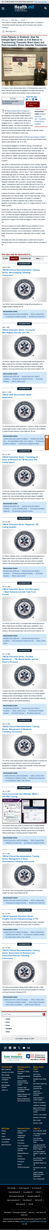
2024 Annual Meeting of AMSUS (36, 137)
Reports (19, 1164)
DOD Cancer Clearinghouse (37, 1075)
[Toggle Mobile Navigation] (3, 8)
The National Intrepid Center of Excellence (40, 121)
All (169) (5, 258)
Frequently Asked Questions (22, 1150)
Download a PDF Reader (26, 1221)
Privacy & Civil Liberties (40, 1115)
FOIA (37, 1192)
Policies (19, 1156)
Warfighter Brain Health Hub (40, 116)
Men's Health (37, 1120)
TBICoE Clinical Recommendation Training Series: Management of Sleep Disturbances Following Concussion (20, 859)
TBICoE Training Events (18, 381)
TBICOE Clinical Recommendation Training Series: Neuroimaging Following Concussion (21, 272)
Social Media (5, 1142)
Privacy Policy (23, 1188)
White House (19, 1204)
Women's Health (37, 1123)
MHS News (5, 1128)
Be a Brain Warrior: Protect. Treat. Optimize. (21, 441)
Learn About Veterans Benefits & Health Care (39, 1153)
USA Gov (37, 1200)
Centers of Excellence (39, 1103)
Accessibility (26, 1192)
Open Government (12, 1200)
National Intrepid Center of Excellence (17, 111)
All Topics (36, 1072)
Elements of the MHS (8, 1072)
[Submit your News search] (44, 1014)
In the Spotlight (6, 1139)
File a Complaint (37, 1179)
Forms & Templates (22, 1146)
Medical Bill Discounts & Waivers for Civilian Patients (39, 1110)
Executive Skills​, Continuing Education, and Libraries (23, 1089)
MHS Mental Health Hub (34, 713)
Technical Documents (23, 1167)
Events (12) (14, 258)
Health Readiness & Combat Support (38, 1099)
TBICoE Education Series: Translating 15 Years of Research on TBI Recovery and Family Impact (20, 460)
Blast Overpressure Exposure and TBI (23, 641)
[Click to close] (46, 437)
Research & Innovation (39, 1117)
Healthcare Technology (39, 1105)
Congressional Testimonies (21, 1137)
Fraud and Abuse (13, 1192)
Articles (8, 1019)
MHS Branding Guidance (6, 1086)
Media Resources (6, 1145)
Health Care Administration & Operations (37, 1093)
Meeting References (23, 1153)
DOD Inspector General (15, 1196)
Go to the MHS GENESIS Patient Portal (38, 1140)
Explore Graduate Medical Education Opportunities (38, 1174)
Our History (5, 1083)
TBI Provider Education (18, 713)
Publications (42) (26, 258)
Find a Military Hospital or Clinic (39, 1135)
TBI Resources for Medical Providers (16, 317)
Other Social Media (32, 104)
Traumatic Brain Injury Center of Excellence (15, 314)
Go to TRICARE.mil (38, 1131)
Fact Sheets (20, 1140)
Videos (8, 1032)
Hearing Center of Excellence (14, 1004)
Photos (8, 1025)
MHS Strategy (6, 1075)
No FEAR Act (35, 1188)
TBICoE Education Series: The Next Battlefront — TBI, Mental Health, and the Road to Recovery (20, 659)
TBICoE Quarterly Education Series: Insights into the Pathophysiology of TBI (20, 917)
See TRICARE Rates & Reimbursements (39, 1159)
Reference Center (23, 1128)
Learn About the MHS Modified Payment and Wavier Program (39, 1147)
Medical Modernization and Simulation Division (24, 1100)
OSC (29, 1204)
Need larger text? (9, 31)
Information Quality (32, 1196)
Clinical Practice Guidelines (21, 1132)
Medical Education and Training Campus (23, 1095)
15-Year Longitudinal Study (20, 509)
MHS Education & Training (23, 1068)
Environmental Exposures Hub (37, 1087)
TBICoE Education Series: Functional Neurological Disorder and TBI (18, 331)
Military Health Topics (38, 1068)
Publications (20, 1162)
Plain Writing (26, 1200)
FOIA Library (20, 1143)
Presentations (21, 1159)
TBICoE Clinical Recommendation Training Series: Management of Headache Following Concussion (20, 729)
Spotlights (9, 1029)
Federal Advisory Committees (6, 1079)
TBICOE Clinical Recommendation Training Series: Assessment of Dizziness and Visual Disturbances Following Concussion (21, 954)
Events (8, 1022)
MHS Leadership (6, 1070)
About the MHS (7, 1067)
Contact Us (5, 1090)
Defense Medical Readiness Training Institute (22, 1083)
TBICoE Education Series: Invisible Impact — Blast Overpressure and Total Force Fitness (20, 592)
